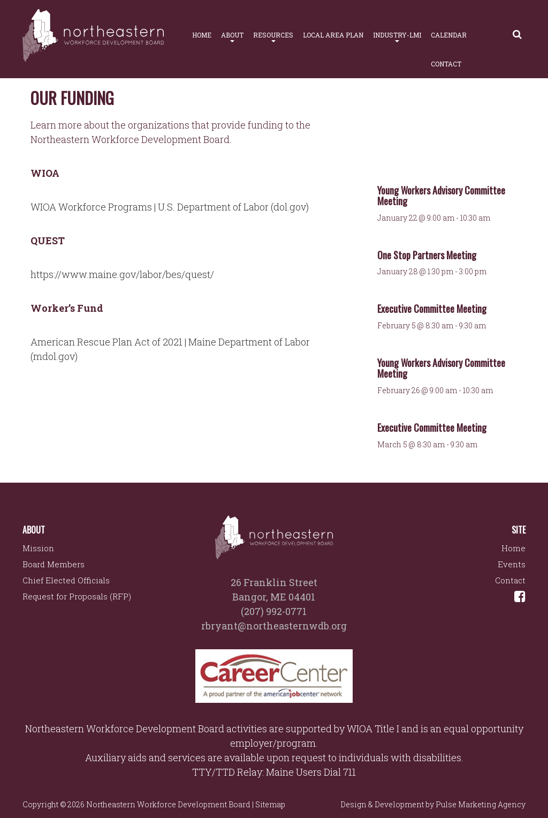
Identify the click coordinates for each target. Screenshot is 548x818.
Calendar (449, 35)
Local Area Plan (333, 35)
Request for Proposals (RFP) (76, 596)
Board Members (53, 564)
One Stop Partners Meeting (426, 255)
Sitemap (270, 804)
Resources (273, 36)
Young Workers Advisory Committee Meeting (441, 195)
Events (512, 564)
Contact (446, 63)
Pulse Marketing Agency (481, 804)
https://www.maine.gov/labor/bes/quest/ (122, 274)
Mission (38, 548)
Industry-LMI (397, 36)
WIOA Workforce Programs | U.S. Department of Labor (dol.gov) (170, 206)
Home (201, 35)
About (232, 36)
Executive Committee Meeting (431, 309)
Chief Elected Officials (66, 580)
